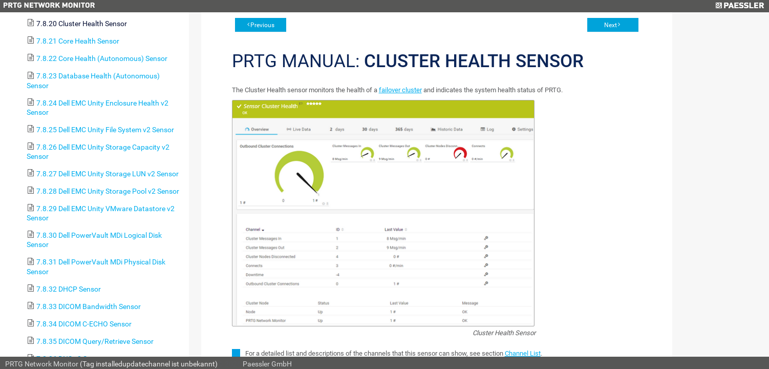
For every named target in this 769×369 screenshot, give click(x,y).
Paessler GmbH (267, 364)
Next (610, 25)
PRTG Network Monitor (41, 364)
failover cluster (400, 90)
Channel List (523, 353)
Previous (262, 25)
